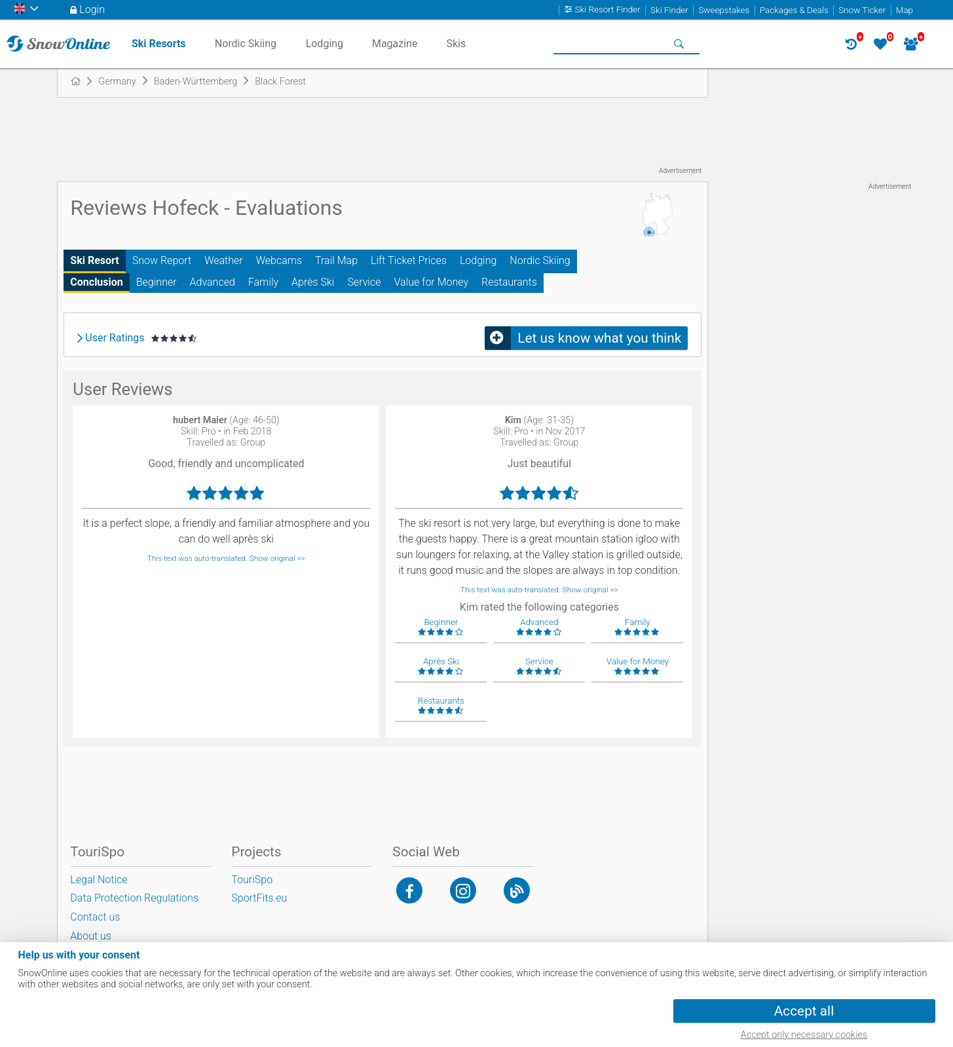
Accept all (804, 1011)
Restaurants (509, 282)
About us (90, 936)
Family (263, 282)
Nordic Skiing (540, 260)
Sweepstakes (723, 10)
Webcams (279, 260)
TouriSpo (251, 879)
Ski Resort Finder (608, 10)
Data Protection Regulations (134, 898)
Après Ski (312, 282)
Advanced (212, 282)
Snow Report (161, 260)
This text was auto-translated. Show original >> (226, 558)
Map (904, 10)
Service (364, 282)
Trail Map (336, 260)
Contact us (95, 917)
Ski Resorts (159, 43)
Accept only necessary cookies (804, 1034)
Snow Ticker (862, 10)
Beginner (156, 282)
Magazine (395, 43)
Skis (456, 43)
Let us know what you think (599, 338)
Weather (223, 260)
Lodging (478, 260)
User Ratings (114, 338)
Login (92, 9)
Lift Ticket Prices (409, 260)
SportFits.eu (259, 898)
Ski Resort (94, 260)
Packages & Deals (794, 10)
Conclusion (96, 282)
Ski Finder (669, 10)
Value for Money (431, 282)
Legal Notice (98, 879)
